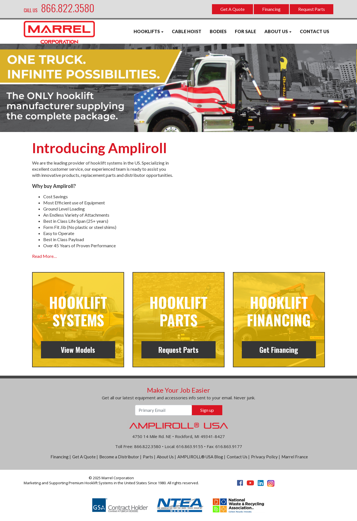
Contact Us (237, 456)
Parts (148, 456)
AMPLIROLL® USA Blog (200, 456)
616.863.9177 (228, 446)
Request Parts (311, 9)
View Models (78, 349)
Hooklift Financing (279, 311)
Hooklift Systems (78, 311)
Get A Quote (232, 9)
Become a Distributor (119, 456)
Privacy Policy (264, 456)
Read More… (44, 256)
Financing (271, 9)
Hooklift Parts (178, 311)
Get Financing (278, 349)
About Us (165, 456)
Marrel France (294, 456)
